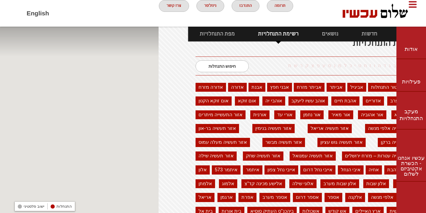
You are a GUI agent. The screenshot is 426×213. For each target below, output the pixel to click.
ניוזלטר (203, 13)
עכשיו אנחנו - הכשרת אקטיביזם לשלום (411, 166)
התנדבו (242, 13)
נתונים (378, 34)
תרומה (280, 13)
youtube (77, 13)
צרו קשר (162, 13)
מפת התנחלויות (187, 34)
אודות (411, 49)
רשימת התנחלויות (248, 34)
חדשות (340, 34)
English (38, 13)
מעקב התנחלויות (411, 115)
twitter (93, 13)
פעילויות (411, 82)
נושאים (300, 34)
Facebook (61, 13)
